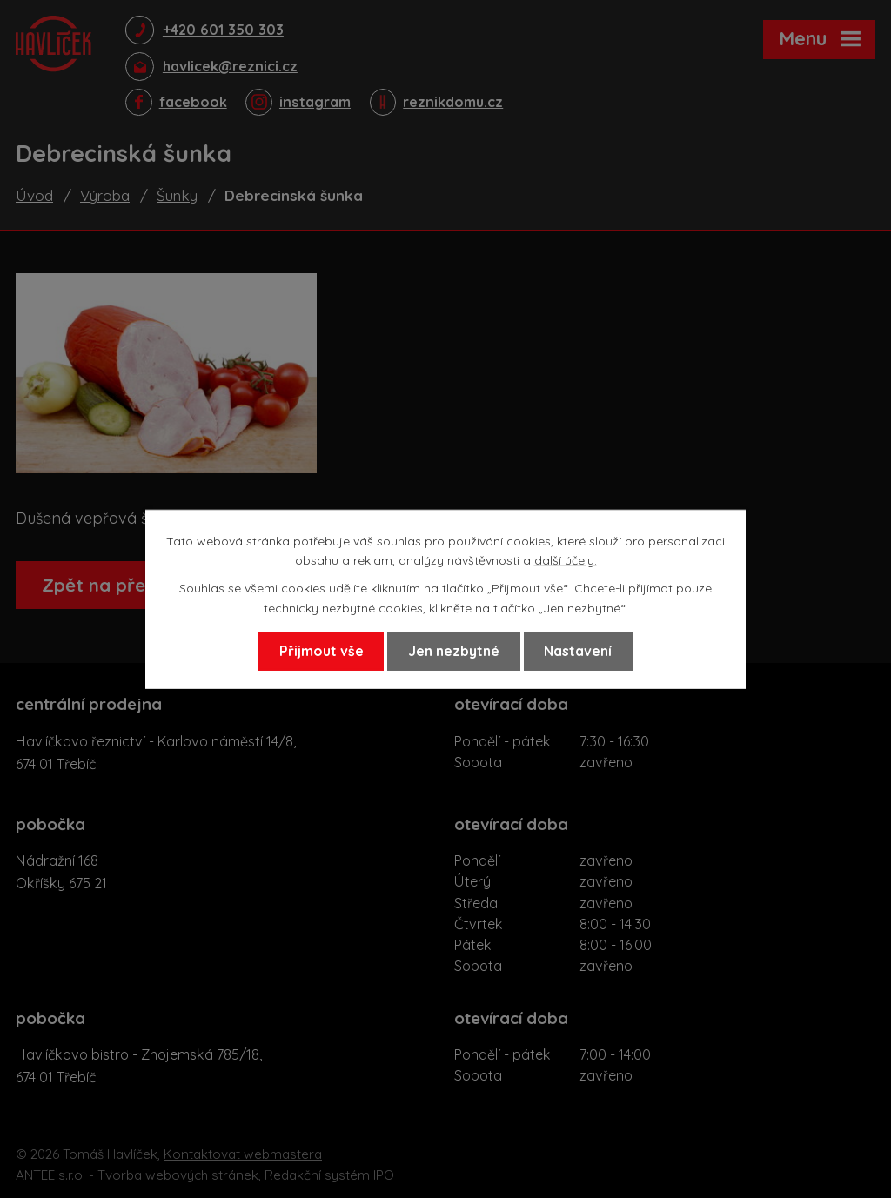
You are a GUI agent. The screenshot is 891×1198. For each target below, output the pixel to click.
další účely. (565, 559)
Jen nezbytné (452, 651)
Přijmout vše (314, 651)
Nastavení (584, 651)
